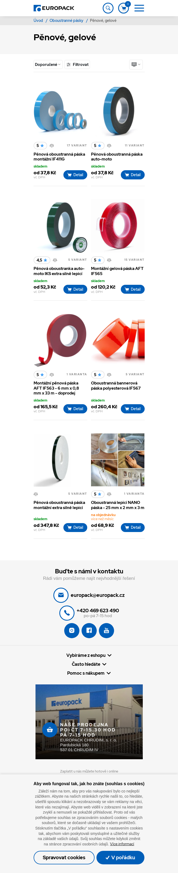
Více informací (122, 843)
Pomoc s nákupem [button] (86, 673)
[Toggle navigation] (108, 8)
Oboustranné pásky (67, 20)
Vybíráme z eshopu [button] (85, 655)
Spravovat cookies (64, 857)
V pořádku (120, 857)
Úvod (39, 20)
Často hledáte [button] (86, 664)
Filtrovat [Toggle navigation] (77, 64)
